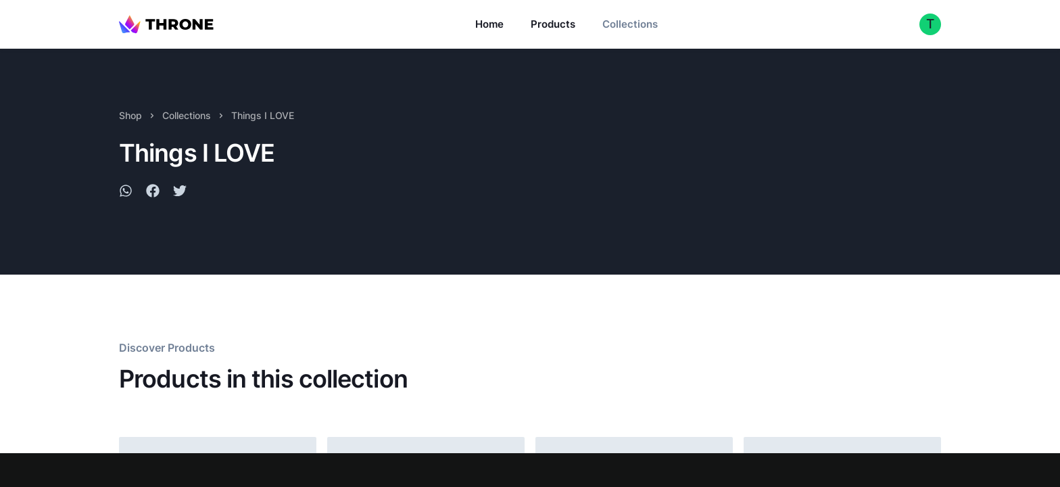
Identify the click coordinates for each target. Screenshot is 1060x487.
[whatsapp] (125, 193)
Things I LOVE (262, 115)
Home (489, 24)
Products (553, 24)
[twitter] (180, 193)
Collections (630, 24)
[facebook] (153, 193)
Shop (130, 115)
